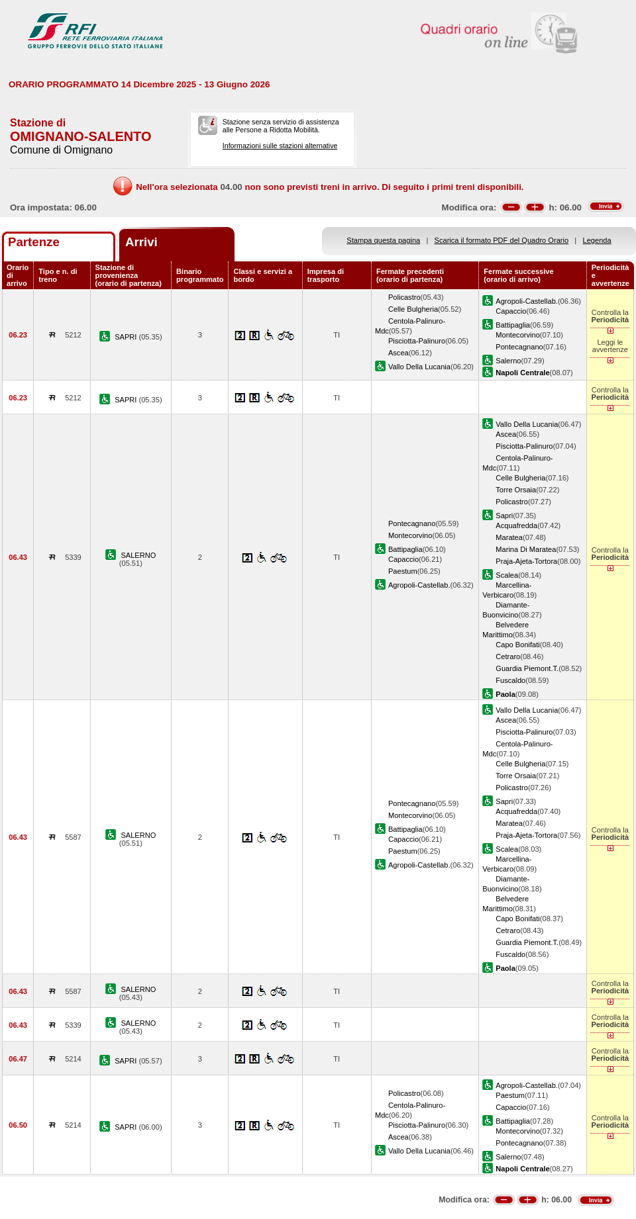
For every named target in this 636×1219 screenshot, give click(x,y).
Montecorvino (518, 335)
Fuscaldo (510, 680)
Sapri (504, 515)
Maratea (509, 537)
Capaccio (511, 311)
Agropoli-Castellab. (527, 301)
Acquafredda (516, 525)
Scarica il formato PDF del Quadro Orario (502, 240)
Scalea (507, 575)
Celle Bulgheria (413, 309)
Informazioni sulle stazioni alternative (280, 146)
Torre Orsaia (516, 490)
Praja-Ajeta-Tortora (526, 561)
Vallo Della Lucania (419, 367)
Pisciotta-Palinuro (416, 341)
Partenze (34, 242)
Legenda (597, 240)
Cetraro (508, 656)
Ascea (398, 353)
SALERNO (138, 555)
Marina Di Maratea (526, 549)
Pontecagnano (519, 347)
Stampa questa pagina (383, 240)
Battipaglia (513, 325)
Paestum (402, 571)
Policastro (404, 297)
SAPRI (126, 337)
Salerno (508, 361)
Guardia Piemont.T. (527, 668)
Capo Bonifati (518, 645)
